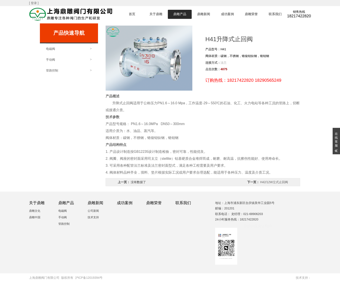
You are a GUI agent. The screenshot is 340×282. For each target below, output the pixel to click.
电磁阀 (62, 210)
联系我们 (275, 14)
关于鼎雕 (155, 14)
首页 (132, 14)
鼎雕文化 (34, 210)
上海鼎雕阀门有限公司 (44, 277)
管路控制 (64, 223)
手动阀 (62, 217)
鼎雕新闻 (203, 14)
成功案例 (227, 14)
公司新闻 (93, 210)
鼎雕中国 (34, 217)
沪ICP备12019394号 (89, 277)
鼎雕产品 (179, 14)
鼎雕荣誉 (251, 14)
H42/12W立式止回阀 (274, 182)
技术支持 (93, 217)
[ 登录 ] (34, 3)
